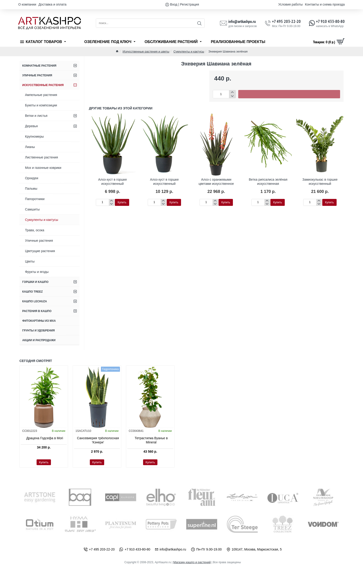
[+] (232, 92)
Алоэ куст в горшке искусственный (112, 181)
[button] (289, 94)
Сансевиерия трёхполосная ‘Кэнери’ (98, 440)
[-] (232, 96)
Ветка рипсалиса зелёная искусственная (268, 181)
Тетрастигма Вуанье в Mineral (151, 440)
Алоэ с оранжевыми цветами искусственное (216, 181)
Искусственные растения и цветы (146, 51)
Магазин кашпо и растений (192, 562)
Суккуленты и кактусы (188, 51)
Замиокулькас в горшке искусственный (320, 181)
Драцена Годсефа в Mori (44, 438)
